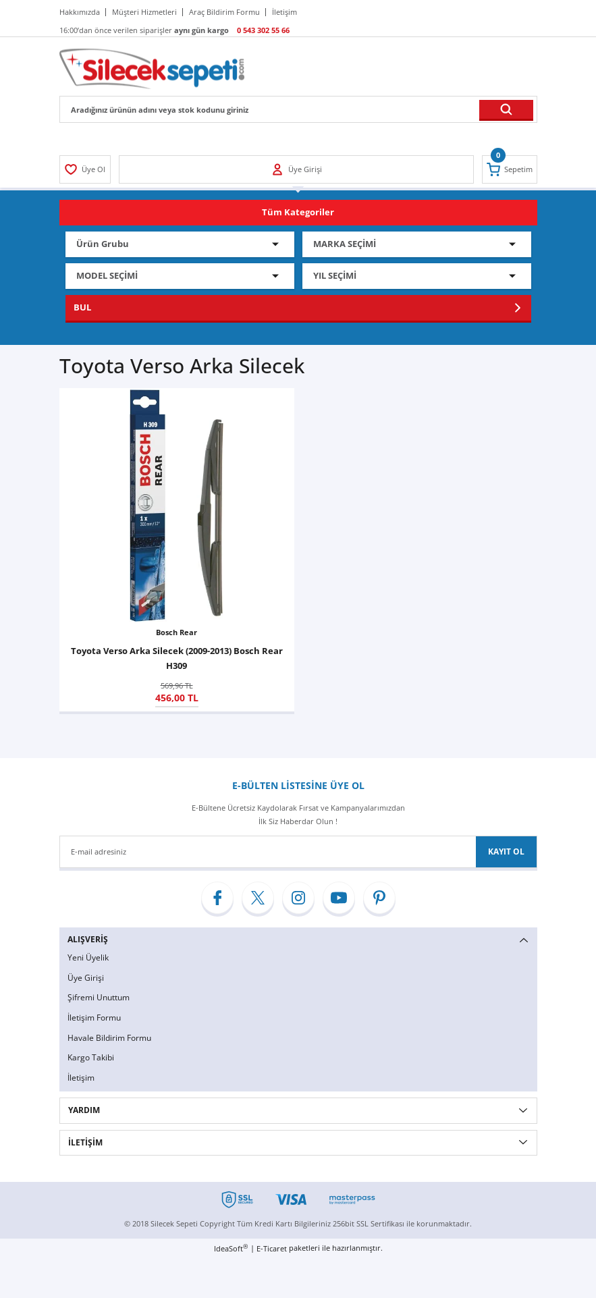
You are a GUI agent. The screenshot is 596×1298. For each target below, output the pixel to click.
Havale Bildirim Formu (109, 1038)
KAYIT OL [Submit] (506, 851)
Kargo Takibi (90, 1057)
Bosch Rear (176, 632)
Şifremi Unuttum (98, 997)
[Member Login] (85, 169)
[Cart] (509, 169)
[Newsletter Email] (298, 852)
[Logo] (151, 68)
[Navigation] (298, 212)
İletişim (80, 1077)
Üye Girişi (85, 977)
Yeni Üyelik (88, 957)
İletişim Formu (94, 1017)
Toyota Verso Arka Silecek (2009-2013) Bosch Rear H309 (177, 658)
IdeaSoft (231, 1248)
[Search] (298, 109)
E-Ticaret (271, 1248)
